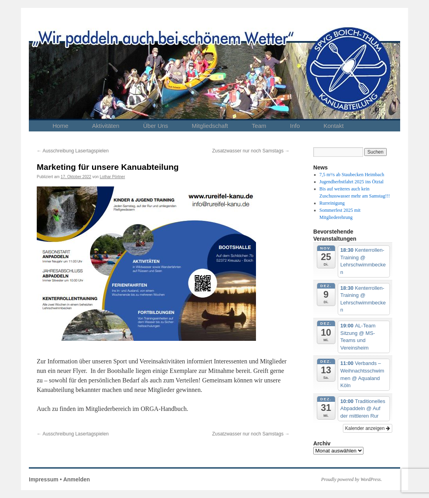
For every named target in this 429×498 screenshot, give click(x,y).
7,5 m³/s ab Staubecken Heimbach (352, 174)
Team (259, 125)
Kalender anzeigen (367, 428)
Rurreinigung (332, 203)
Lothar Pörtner (112, 177)
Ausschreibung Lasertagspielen (73, 151)
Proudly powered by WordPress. (351, 479)
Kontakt (334, 125)
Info (295, 125)
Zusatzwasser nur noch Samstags (251, 151)
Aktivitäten (105, 125)
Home (60, 125)
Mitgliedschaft (210, 125)
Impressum (43, 479)
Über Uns (155, 125)
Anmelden (76, 479)
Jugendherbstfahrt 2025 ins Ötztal (352, 181)
